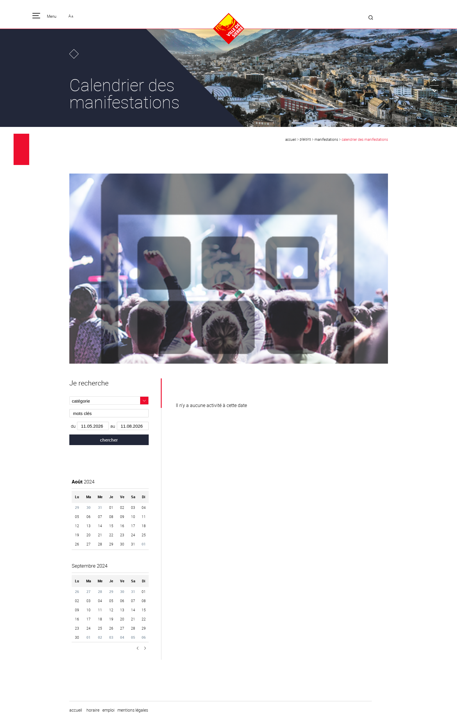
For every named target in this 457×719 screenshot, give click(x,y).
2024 (83, 481)
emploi (108, 710)
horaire (92, 710)
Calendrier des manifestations (365, 139)
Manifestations (326, 139)
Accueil (290, 139)
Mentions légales (132, 710)
